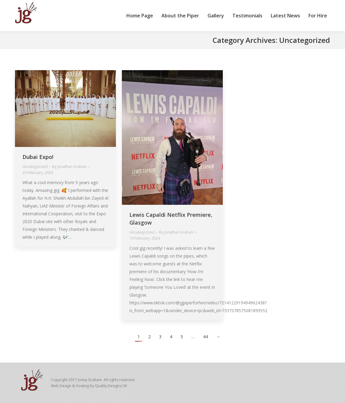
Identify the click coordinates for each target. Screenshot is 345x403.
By (69, 166)
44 (205, 336)
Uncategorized (35, 166)
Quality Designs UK (111, 385)
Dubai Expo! (37, 156)
